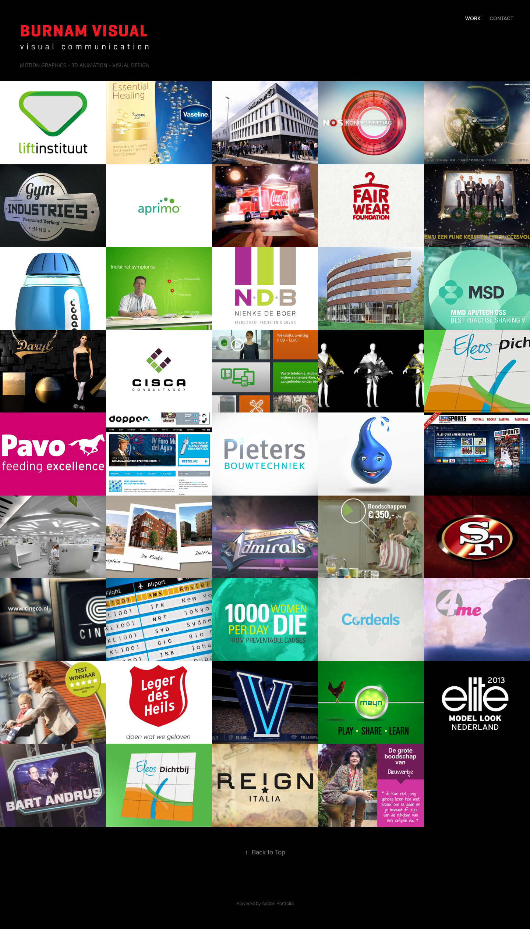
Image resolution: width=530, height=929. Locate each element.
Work (473, 18)
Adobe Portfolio (278, 903)
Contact (501, 18)
